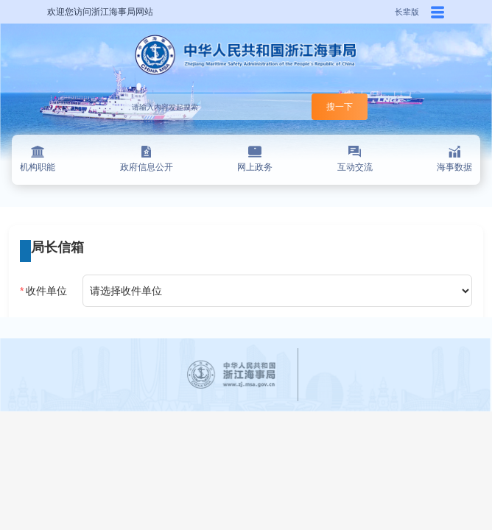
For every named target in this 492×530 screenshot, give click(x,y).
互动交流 (355, 159)
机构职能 (37, 159)
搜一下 (339, 107)
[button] (437, 11)
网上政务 (255, 159)
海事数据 (454, 159)
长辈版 (407, 11)
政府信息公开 (146, 159)
